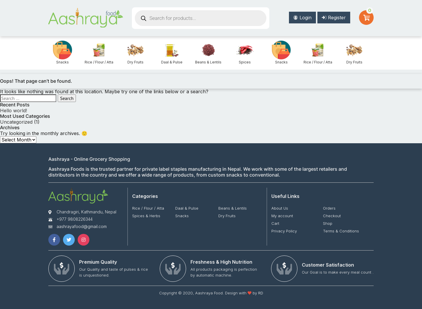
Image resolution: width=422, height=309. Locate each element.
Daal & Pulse (206, 62)
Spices (61, 62)
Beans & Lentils (243, 62)
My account (282, 215)
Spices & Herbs (146, 215)
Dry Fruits (170, 62)
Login (302, 17)
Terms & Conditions (341, 231)
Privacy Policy (284, 231)
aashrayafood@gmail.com (82, 226)
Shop (327, 223)
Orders (329, 208)
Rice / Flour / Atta (134, 62)
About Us (279, 208)
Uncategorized (16, 122)
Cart (275, 223)
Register (334, 17)
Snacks (97, 62)
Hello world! (13, 110)
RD (260, 293)
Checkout (332, 215)
